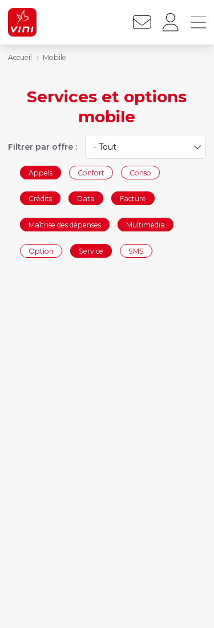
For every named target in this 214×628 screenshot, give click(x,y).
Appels (41, 172)
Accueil (20, 57)
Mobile (54, 57)
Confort (91, 172)
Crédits (40, 198)
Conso (140, 172)
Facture (133, 198)
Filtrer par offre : (42, 147)
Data (86, 198)
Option (41, 250)
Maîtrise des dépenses (65, 224)
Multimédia (145, 224)
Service (91, 250)
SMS (136, 250)
